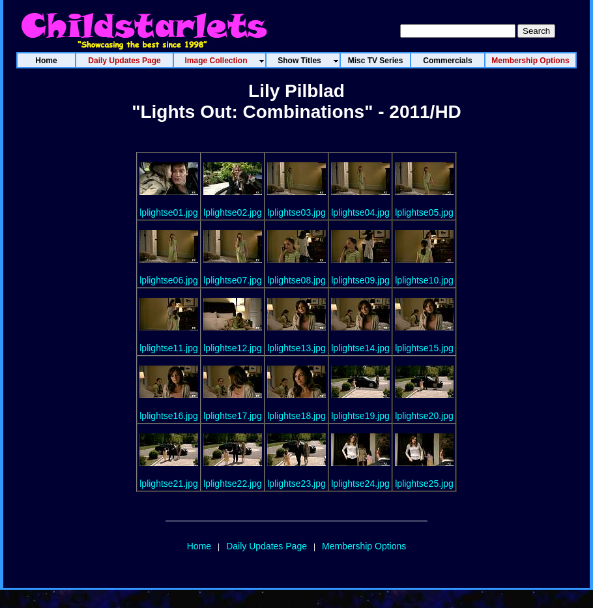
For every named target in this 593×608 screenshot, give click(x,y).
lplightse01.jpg (168, 212)
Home (199, 546)
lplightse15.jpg (424, 348)
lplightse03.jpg (296, 212)
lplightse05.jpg (424, 212)
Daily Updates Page (266, 546)
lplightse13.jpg (296, 348)
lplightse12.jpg (232, 348)
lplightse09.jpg (360, 280)
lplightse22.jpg (232, 483)
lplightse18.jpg (296, 416)
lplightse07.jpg (232, 280)
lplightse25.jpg (424, 483)
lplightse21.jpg (168, 483)
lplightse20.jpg (424, 416)
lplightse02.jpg (232, 212)
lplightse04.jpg (360, 212)
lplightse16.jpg (168, 416)
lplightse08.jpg (296, 280)
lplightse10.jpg (424, 280)
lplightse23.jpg (296, 483)
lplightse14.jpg (360, 348)
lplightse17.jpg (232, 416)
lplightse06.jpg (168, 280)
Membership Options (364, 546)
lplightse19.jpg (360, 416)
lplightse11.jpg (168, 348)
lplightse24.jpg (360, 483)
